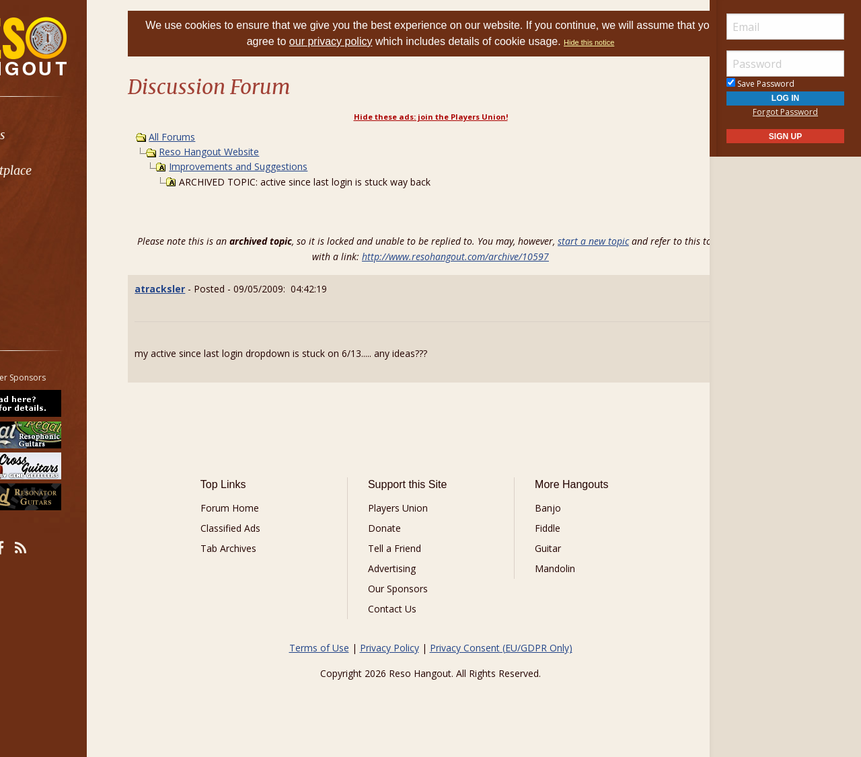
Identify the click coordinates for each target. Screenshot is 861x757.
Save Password (760, 83)
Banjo (538, 508)
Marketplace (62, 170)
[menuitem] (75, 135)
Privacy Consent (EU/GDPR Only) (501, 647)
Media (45, 241)
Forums (49, 135)
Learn (44, 206)
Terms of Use (319, 647)
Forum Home (257, 508)
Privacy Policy (389, 647)
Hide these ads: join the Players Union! (431, 117)
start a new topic (620, 241)
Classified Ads (258, 528)
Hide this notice (630, 42)
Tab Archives (256, 548)
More (42, 277)
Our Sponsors (407, 588)
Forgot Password (785, 112)
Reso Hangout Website (242, 151)
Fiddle (538, 528)
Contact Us (401, 608)
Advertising (401, 568)
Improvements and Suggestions (271, 166)
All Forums (205, 136)
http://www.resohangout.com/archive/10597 (482, 256)
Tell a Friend (403, 548)
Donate (393, 528)
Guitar (538, 548)
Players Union (407, 508)
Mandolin (545, 568)
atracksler (193, 288)
